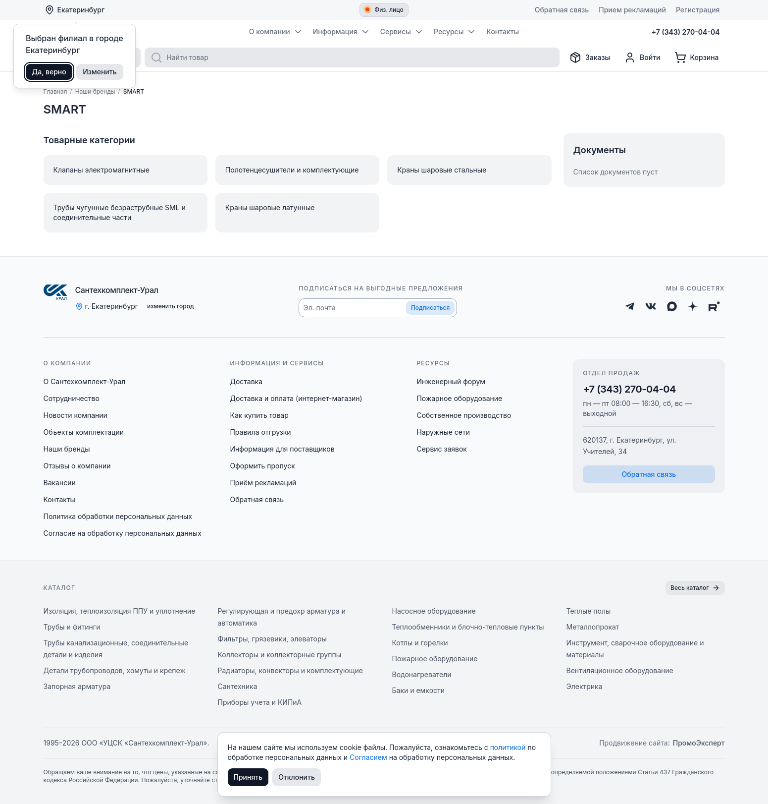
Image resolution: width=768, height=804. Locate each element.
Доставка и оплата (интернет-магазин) (296, 398)
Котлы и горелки (420, 642)
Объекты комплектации (84, 432)
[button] (378, 307)
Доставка (246, 381)
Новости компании (75, 415)
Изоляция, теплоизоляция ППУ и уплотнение (120, 611)
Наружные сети (443, 432)
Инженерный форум (450, 381)
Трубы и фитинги (72, 627)
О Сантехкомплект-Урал (85, 381)
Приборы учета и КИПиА (260, 702)
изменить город (170, 306)
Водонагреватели (422, 674)
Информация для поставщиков (282, 449)
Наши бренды (67, 449)
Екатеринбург (75, 10)
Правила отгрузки (260, 432)
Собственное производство (463, 415)
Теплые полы (588, 611)
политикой (509, 747)
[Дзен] (693, 306)
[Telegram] (629, 306)
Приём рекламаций (263, 482)
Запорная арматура (77, 686)
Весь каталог (694, 588)
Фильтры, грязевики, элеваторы (272, 638)
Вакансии (60, 482)
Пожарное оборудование (459, 398)
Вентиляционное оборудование (619, 670)
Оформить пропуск (262, 465)
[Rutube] (714, 306)
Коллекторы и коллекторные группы (280, 654)
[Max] (672, 306)
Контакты (59, 499)
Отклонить (296, 777)
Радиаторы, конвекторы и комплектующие (290, 670)
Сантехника (237, 686)
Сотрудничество (72, 398)
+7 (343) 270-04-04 (629, 389)
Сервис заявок (441, 449)
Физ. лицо (384, 9)
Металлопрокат (592, 627)
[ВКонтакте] (651, 306)
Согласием (369, 757)
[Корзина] (696, 57)
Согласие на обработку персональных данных (123, 533)
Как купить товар (259, 415)
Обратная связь (257, 499)
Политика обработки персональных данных (118, 516)
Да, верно (49, 71)
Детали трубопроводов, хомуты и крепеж (115, 670)
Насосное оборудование (434, 611)
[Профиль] (642, 57)
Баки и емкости (418, 690)
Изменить (100, 71)
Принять (248, 777)
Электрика (584, 686)
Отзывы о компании (77, 465)
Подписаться (430, 307)
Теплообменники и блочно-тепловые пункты (468, 627)
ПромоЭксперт (699, 743)
